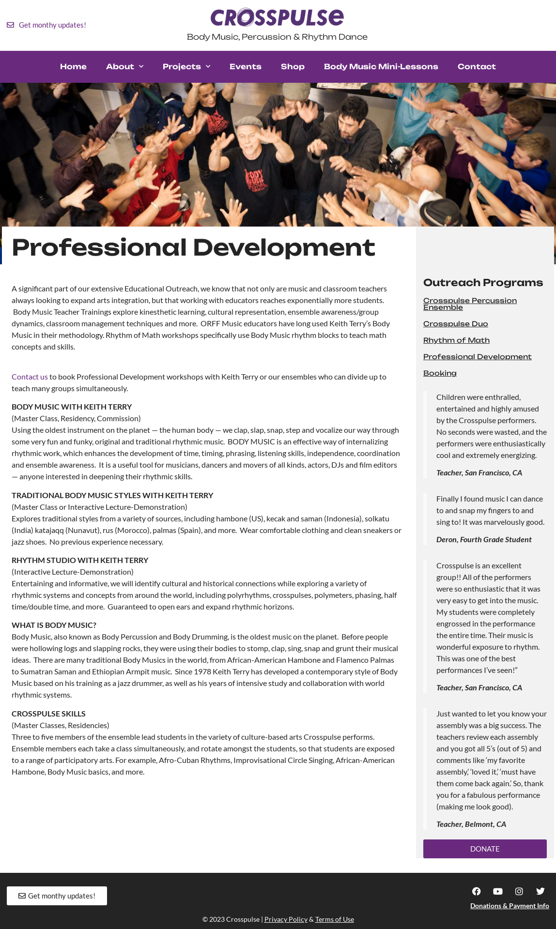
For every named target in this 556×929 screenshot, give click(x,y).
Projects (186, 66)
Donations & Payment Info (509, 905)
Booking (440, 373)
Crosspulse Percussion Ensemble (470, 303)
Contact (477, 66)
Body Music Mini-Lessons (381, 66)
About (124, 66)
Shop (293, 66)
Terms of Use (334, 919)
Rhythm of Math (456, 340)
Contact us (30, 376)
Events (246, 66)
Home (73, 66)
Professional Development (477, 356)
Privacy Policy (286, 919)
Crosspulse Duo (455, 324)
